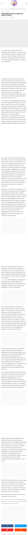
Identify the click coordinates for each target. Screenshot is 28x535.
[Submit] (21, 480)
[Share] (7, 476)
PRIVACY (20, 528)
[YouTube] (15, 531)
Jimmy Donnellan (4, 17)
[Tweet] (21, 476)
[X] (12, 531)
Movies (2, 11)
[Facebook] (10, 531)
